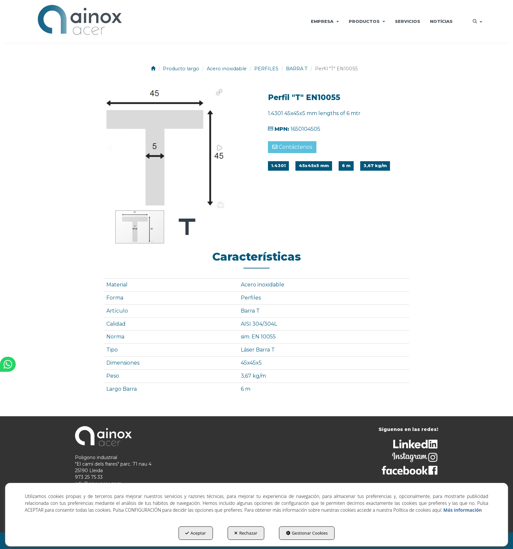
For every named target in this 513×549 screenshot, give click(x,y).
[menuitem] (325, 21)
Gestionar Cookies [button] (307, 533)
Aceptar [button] (195, 533)
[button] (79, 21)
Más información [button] (462, 510)
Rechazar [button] (245, 533)
